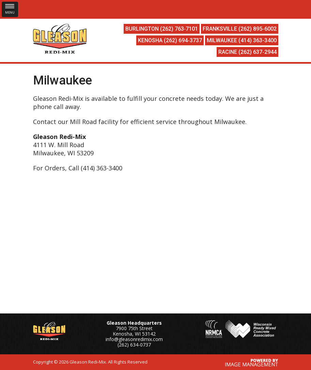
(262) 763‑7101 (179, 29)
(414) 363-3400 (257, 40)
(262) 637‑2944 (257, 52)
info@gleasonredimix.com (134, 339)
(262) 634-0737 (134, 344)
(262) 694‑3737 (183, 40)
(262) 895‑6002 (257, 29)
